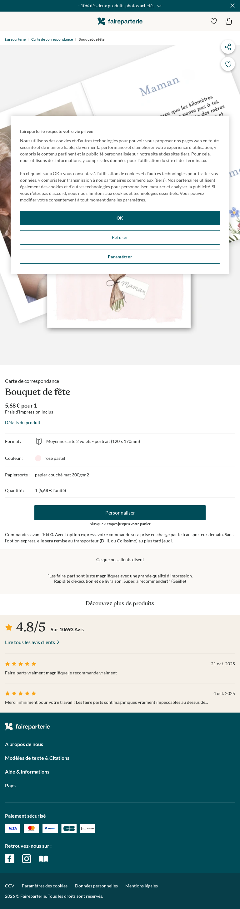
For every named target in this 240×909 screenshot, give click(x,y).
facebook (9, 858)
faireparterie (120, 21)
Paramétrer (120, 256)
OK (120, 218)
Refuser (120, 237)
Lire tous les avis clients (30, 642)
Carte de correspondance (52, 39)
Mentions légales (141, 885)
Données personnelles (96, 885)
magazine (43, 858)
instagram (26, 858)
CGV (9, 885)
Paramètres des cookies (45, 885)
